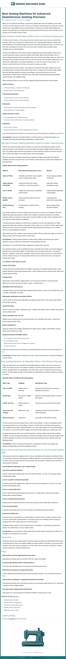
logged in (12, 618)
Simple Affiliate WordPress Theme (39, 657)
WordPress (27, 657)
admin (28, 20)
